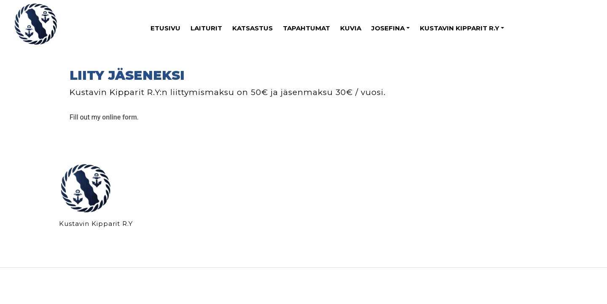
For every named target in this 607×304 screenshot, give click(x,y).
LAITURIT (206, 28)
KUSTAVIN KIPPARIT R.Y (459, 28)
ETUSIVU (165, 28)
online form (119, 117)
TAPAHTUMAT (306, 28)
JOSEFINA (388, 28)
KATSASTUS (252, 28)
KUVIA (350, 28)
